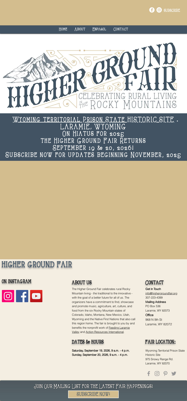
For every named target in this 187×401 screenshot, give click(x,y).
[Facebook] (22, 296)
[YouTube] (36, 296)
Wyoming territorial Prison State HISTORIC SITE (93, 120)
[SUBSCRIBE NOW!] (93, 394)
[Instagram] (8, 296)
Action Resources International (105, 332)
